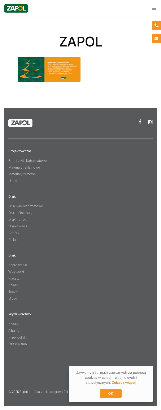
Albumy (13, 331)
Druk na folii (17, 219)
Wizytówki (16, 271)
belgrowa (56, 391)
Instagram (150, 121)
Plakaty (13, 278)
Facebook (140, 121)
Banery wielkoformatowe (27, 161)
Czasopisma (17, 344)
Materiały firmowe (22, 174)
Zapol (24, 391)
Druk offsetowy (20, 213)
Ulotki (12, 181)
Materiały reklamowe (24, 167)
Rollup (13, 239)
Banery (13, 233)
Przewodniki (17, 337)
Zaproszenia (17, 265)
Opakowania (17, 226)
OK (110, 394)
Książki (13, 285)
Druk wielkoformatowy (25, 206)
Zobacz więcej (124, 383)
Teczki (13, 292)
